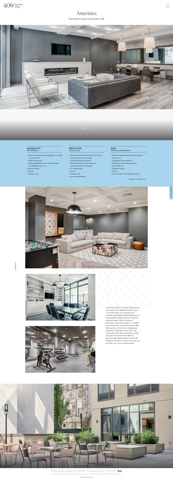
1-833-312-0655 (108, 474)
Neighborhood (94, 462)
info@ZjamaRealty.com (96, 471)
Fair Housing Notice (86, 477)
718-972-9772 (111, 471)
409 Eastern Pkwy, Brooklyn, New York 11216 (68, 471)
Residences (79, 462)
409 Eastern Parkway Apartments (13, 5)
